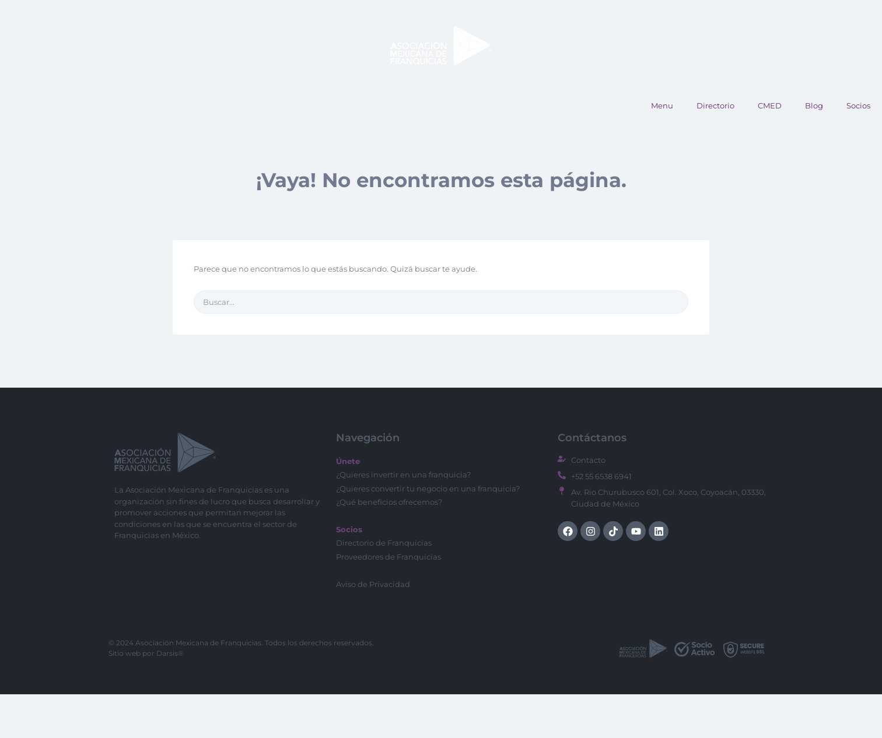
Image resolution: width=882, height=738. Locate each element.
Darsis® (170, 697)
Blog (814, 149)
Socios (858, 149)
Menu (662, 149)
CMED (770, 149)
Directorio (715, 149)
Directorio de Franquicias (384, 586)
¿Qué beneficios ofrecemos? (389, 545)
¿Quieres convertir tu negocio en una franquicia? (428, 532)
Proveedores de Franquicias (388, 600)
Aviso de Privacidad (373, 627)
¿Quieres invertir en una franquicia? (403, 518)
